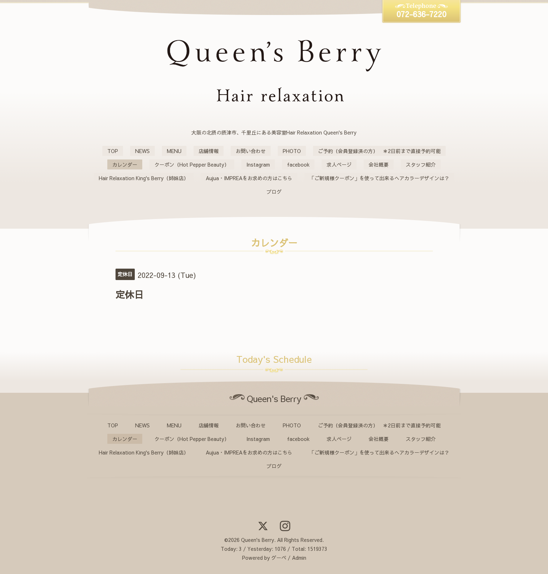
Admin (299, 557)
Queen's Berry (257, 539)
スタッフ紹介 (421, 164)
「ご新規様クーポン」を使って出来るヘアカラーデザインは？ (379, 178)
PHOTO (292, 150)
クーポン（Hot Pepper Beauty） (191, 164)
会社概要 (379, 164)
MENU (174, 150)
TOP (112, 150)
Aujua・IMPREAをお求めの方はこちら (249, 178)
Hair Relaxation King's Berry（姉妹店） (144, 178)
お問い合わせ (251, 150)
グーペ (278, 557)
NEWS (142, 150)
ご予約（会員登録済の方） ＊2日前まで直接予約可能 (379, 150)
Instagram (258, 164)
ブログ (274, 191)
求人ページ (339, 164)
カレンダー (124, 164)
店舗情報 (209, 150)
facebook (298, 164)
